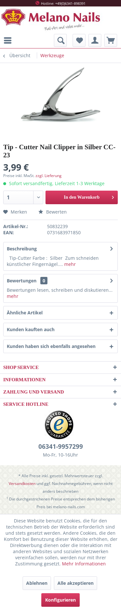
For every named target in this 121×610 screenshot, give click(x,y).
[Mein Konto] (94, 40)
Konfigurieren (60, 600)
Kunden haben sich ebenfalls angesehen (51, 346)
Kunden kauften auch (31, 329)
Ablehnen (36, 583)
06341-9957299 (60, 446)
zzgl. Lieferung (48, 175)
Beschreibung (22, 249)
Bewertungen (21, 281)
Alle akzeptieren (75, 583)
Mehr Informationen (84, 564)
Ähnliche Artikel (25, 313)
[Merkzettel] (79, 40)
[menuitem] (9, 40)
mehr (69, 264)
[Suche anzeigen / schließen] (60, 40)
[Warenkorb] (110, 40)
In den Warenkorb (89, 196)
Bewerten (52, 212)
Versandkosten (22, 483)
